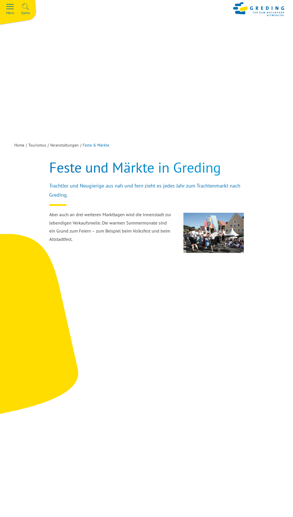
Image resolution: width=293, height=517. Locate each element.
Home (19, 145)
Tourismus (37, 145)
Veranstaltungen (64, 145)
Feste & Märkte (96, 145)
